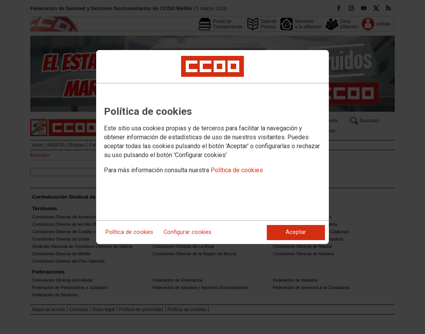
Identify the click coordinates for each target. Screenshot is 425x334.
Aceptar (296, 232)
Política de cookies (237, 170)
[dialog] (212, 147)
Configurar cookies (187, 232)
